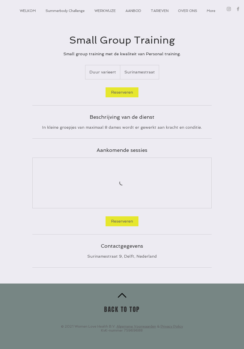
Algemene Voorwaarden (136, 326)
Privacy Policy (172, 326)
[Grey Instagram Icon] (229, 9)
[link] (122, 92)
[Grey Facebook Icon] (238, 9)
